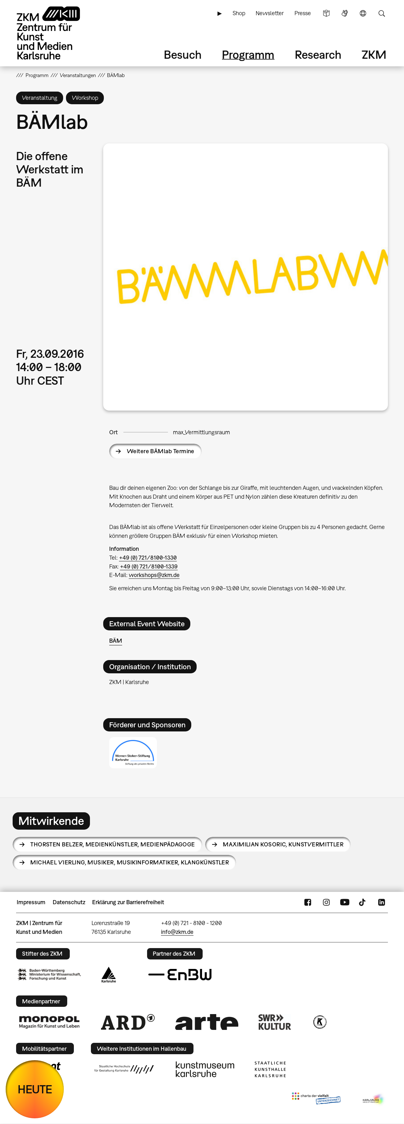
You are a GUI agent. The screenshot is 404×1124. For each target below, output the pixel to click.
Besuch (183, 54)
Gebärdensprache (344, 13)
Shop (239, 13)
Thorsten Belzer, (112, 844)
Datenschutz (69, 902)
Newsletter (270, 13)
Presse (302, 13)
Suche (381, 13)
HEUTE (35, 1089)
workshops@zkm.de (154, 575)
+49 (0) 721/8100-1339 (149, 566)
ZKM (374, 54)
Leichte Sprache (326, 13)
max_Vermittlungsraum (201, 432)
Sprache (363, 13)
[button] (245, 276)
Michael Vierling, (129, 862)
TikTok (363, 902)
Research (318, 54)
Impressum (31, 902)
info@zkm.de (177, 932)
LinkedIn (381, 902)
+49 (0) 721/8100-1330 (148, 557)
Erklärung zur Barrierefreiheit (128, 902)
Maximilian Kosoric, (283, 844)
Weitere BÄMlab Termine (160, 451)
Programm (248, 54)
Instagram (326, 902)
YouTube (344, 902)
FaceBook (307, 902)
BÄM (115, 640)
